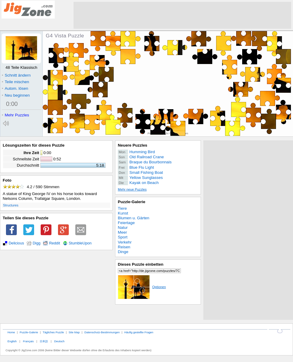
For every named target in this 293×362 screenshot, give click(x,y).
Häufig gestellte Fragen (138, 332)
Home (11, 332)
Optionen (142, 287)
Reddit (54, 243)
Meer (122, 232)
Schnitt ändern (16, 75)
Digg (36, 243)
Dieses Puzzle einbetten (140, 264)
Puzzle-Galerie (131, 202)
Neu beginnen (16, 95)
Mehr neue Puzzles (132, 189)
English (12, 341)
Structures (10, 205)
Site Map (74, 332)
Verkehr (125, 242)
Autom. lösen (15, 88)
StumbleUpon (80, 243)
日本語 (44, 341)
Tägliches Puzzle (53, 332)
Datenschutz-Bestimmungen (102, 332)
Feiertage (126, 222)
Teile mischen (15, 82)
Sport (122, 237)
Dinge (123, 252)
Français (28, 341)
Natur (123, 227)
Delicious (16, 243)
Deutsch (59, 341)
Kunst (123, 213)
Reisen (124, 247)
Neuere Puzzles (132, 145)
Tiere (122, 208)
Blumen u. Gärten (133, 218)
